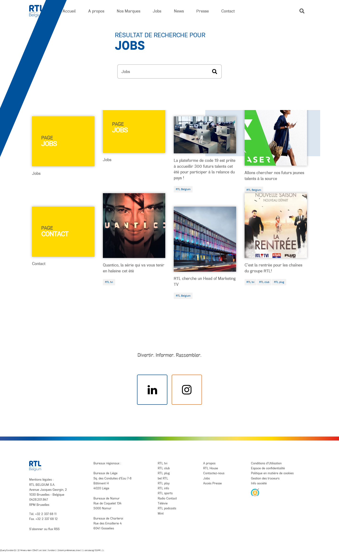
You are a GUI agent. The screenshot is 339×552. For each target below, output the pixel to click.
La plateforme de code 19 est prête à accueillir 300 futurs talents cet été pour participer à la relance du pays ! (204, 169)
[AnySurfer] (255, 492)
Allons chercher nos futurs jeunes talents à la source (274, 175)
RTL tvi (109, 282)
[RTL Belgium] (39, 11)
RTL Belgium (183, 189)
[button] (301, 10)
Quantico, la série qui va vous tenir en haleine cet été (133, 268)
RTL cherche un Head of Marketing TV (205, 281)
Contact (38, 263)
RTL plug (279, 282)
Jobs (36, 173)
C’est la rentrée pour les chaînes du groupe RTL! (273, 268)
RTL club (264, 282)
